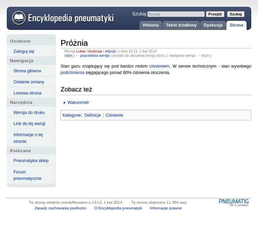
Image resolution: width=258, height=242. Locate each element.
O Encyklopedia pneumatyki (118, 208)
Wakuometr (78, 102)
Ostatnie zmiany (28, 81)
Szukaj (139, 13)
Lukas (81, 51)
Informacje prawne (166, 208)
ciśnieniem (159, 66)
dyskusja (95, 51)
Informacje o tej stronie (28, 138)
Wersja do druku (29, 112)
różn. (70, 55)
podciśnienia (72, 72)
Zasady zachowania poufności (60, 208)
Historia (151, 25)
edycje (110, 51)
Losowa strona (27, 92)
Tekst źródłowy (181, 25)
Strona (237, 25)
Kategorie (71, 115)
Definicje (92, 115)
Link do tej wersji (29, 123)
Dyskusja (213, 25)
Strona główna (27, 70)
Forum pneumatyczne (27, 175)
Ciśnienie (114, 115)
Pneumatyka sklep (31, 160)
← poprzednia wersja (93, 55)
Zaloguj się (23, 51)
